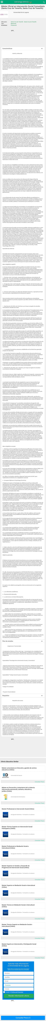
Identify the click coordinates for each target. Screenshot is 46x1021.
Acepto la (14, 992)
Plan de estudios (7, 641)
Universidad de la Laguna (21, 12)
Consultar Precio (39, 782)
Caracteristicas (7, 48)
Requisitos (5, 695)
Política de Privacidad (17, 992)
